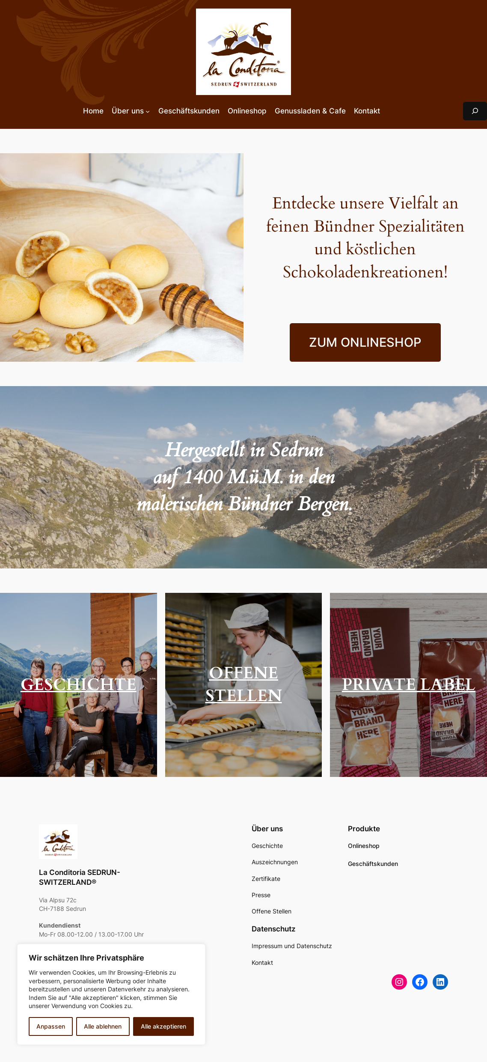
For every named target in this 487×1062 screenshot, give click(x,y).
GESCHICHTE (79, 685)
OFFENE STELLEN (243, 685)
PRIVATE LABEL (408, 685)
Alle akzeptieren (163, 1026)
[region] (111, 994)
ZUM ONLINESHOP (365, 342)
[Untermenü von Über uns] (148, 111)
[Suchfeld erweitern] (475, 111)
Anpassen (50, 1026)
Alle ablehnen (103, 1026)
